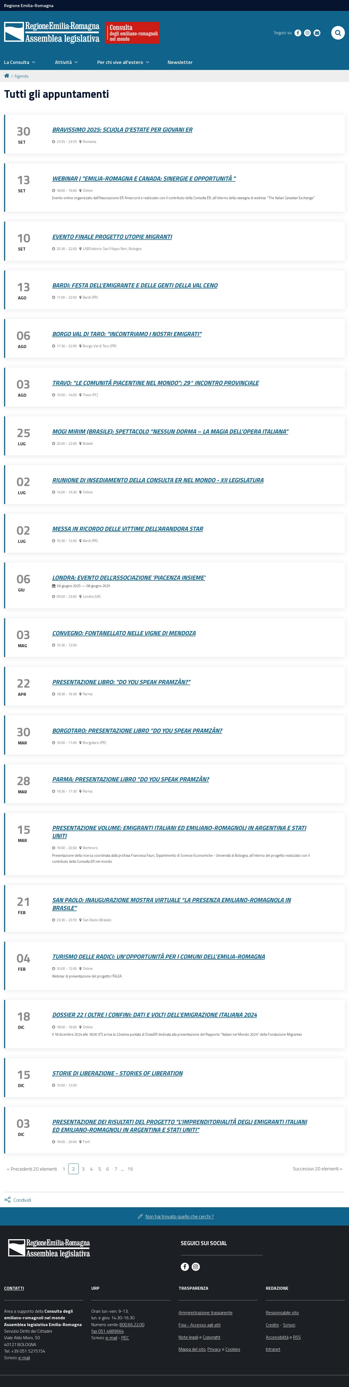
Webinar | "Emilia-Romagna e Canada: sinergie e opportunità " (143, 178)
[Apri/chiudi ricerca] (338, 33)
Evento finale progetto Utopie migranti (112, 236)
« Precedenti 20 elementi (32, 1169)
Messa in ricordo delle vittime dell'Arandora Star (127, 528)
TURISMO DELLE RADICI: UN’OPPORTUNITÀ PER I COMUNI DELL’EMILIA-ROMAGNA (158, 956)
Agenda (21, 76)
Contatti (14, 1288)
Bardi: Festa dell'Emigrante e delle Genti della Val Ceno (134, 285)
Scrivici (289, 1324)
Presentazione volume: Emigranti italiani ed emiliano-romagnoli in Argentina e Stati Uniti (179, 831)
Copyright (211, 1337)
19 (130, 1169)
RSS (297, 1337)
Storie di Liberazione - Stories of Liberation (117, 1073)
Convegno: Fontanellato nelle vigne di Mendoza (123, 633)
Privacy (214, 1349)
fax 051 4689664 (107, 1331)
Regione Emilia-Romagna (28, 5)
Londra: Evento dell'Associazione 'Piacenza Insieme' (128, 577)
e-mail (24, 1357)
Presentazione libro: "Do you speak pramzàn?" (121, 682)
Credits (272, 1324)
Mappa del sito (192, 1349)
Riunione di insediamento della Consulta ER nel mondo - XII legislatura (157, 480)
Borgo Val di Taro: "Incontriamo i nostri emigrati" (126, 333)
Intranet (273, 1349)
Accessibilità (277, 1337)
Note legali (188, 1337)
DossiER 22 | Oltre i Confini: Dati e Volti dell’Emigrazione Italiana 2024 (154, 1014)
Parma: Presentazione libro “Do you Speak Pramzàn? (130, 779)
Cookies (232, 1349)
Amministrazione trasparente (206, 1312)
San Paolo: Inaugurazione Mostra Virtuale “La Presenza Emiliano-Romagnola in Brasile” (171, 903)
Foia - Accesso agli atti (200, 1324)
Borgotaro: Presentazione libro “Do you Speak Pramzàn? (137, 730)
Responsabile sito (282, 1312)
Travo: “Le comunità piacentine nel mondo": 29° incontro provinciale (155, 382)
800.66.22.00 (132, 1324)
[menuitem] (19, 62)
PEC (125, 1337)
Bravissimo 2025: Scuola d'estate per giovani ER (122, 129)
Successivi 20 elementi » (317, 1168)
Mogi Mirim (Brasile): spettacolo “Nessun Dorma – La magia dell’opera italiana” (170, 431)
